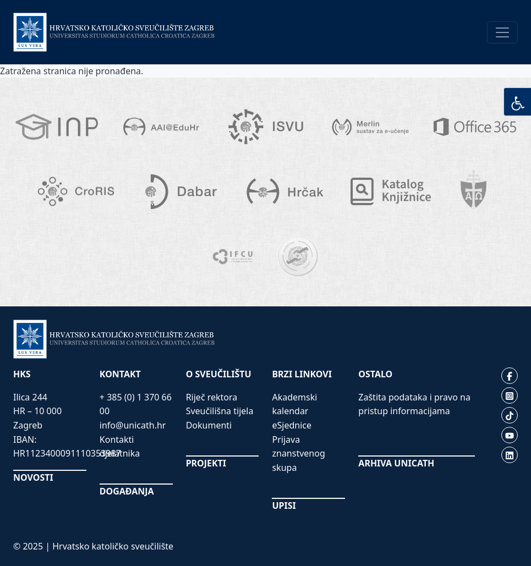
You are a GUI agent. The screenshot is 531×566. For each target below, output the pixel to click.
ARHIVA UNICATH (396, 463)
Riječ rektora (212, 397)
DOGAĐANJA (127, 491)
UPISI (283, 505)
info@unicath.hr (133, 425)
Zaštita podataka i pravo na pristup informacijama (414, 404)
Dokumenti (209, 425)
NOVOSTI (33, 477)
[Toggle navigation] (502, 32)
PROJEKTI (206, 463)
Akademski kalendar (294, 404)
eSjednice (291, 425)
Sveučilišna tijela (220, 411)
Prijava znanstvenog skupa (298, 453)
